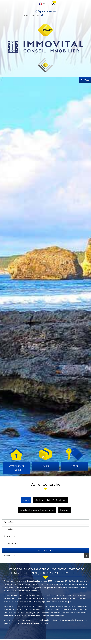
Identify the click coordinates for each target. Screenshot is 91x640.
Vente (26, 500)
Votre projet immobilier (16, 468)
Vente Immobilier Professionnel (50, 500)
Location (64, 510)
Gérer (74, 466)
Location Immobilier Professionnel (37, 510)
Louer (45, 466)
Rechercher (45, 550)
